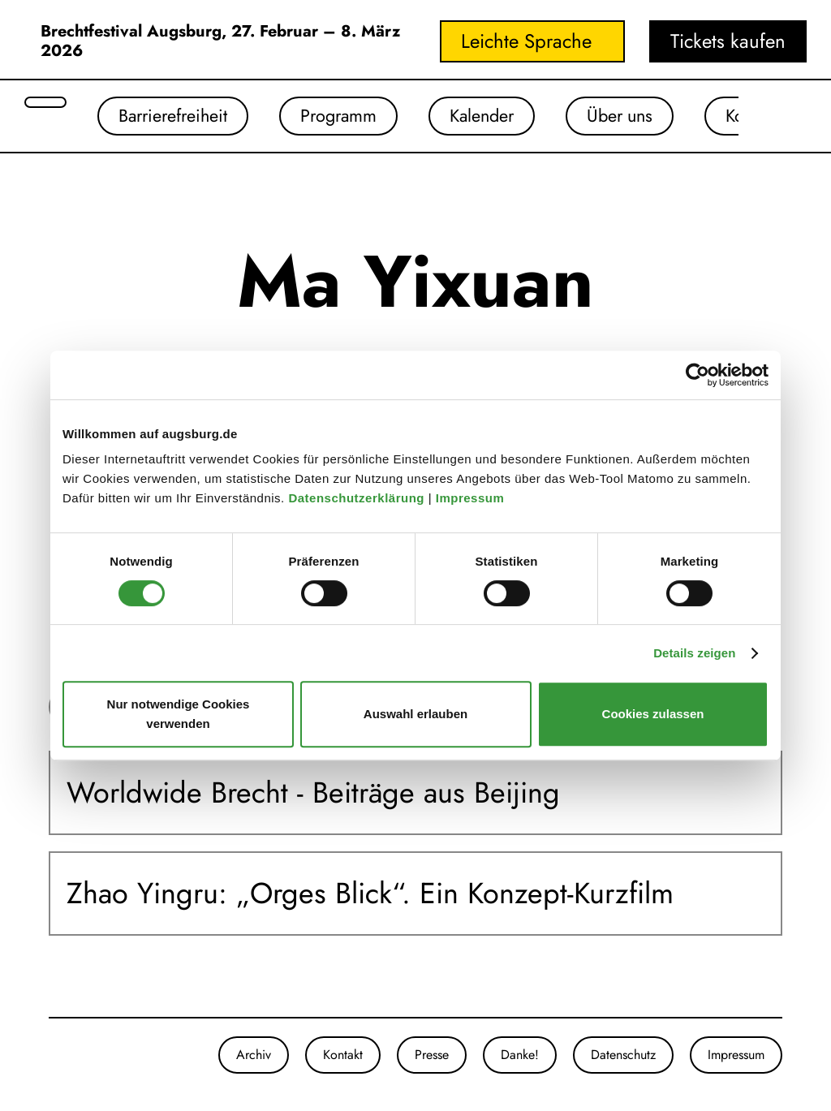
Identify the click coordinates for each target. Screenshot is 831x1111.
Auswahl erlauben (415, 714)
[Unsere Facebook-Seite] (65, 1058)
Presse (432, 1058)
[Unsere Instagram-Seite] (49, 1058)
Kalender (508, 117)
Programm (355, 117)
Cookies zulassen (653, 714)
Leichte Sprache (526, 41)
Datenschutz (623, 1058)
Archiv (253, 1058)
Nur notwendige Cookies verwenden (178, 713)
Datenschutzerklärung (358, 498)
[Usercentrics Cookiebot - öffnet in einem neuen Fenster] (697, 375)
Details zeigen (694, 653)
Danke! (520, 1058)
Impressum (472, 498)
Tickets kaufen (728, 41)
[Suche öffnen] (45, 102)
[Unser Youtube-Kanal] (81, 1058)
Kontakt (343, 1058)
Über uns (655, 117)
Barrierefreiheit (178, 117)
